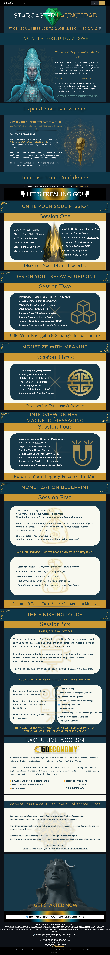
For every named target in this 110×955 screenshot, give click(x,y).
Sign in (95, 3)
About (75, 950)
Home (49, 950)
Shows (60, 950)
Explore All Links (82, 950)
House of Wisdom (67, 950)
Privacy (89, 950)
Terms (94, 950)
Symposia (54, 950)
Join (102, 3)
